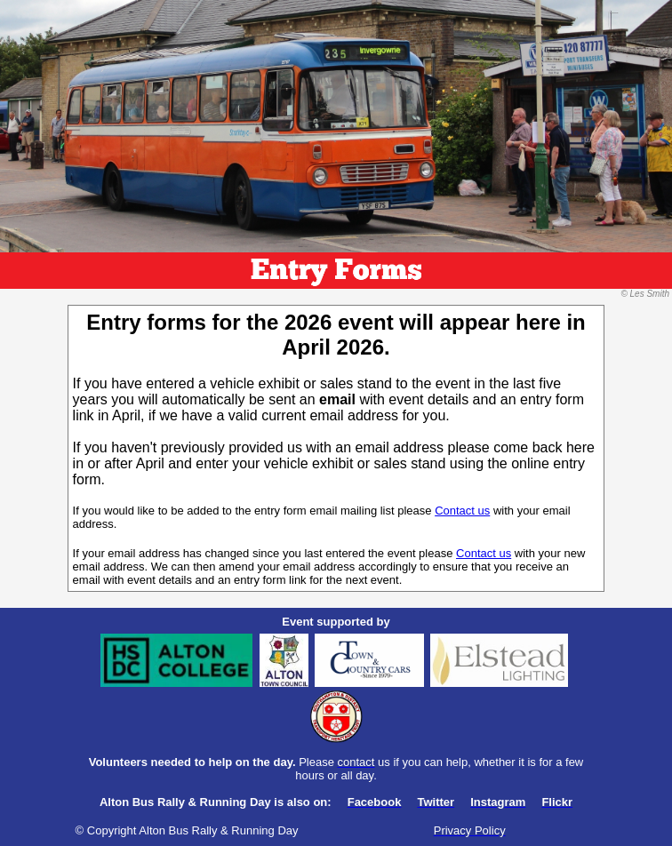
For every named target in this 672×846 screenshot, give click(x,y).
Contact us (462, 510)
